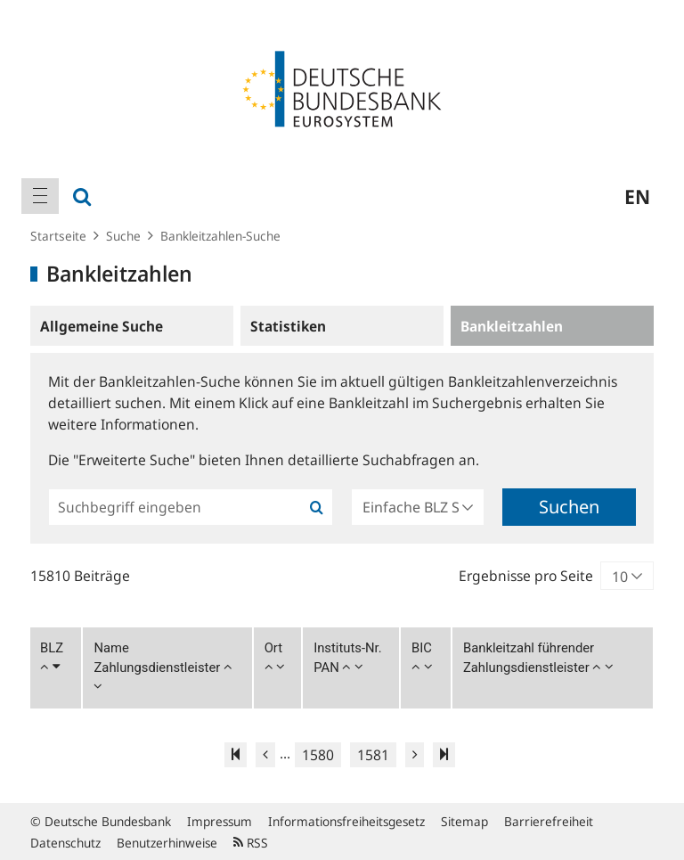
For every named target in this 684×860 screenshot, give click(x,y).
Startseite (58, 235)
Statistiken (288, 326)
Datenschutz (65, 842)
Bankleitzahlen (511, 326)
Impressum (219, 821)
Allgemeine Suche (101, 326)
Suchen (569, 507)
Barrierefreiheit (548, 821)
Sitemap (464, 821)
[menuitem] (40, 196)
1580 (318, 755)
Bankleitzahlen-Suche (220, 235)
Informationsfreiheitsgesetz (346, 821)
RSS (250, 842)
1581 (373, 755)
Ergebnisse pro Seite (526, 576)
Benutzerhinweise (167, 842)
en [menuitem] (637, 196)
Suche (123, 235)
